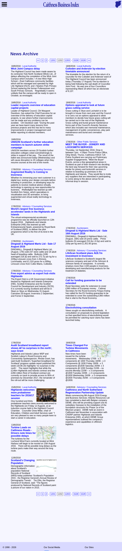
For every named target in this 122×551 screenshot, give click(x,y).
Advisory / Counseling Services (37, 169)
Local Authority (29, 66)
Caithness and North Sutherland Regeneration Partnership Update (85, 391)
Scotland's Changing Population (23, 461)
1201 (52, 60)
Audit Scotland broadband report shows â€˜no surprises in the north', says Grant (31, 348)
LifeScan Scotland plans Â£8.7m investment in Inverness (84, 254)
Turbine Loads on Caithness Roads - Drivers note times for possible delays (23, 431)
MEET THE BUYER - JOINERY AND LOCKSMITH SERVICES (85, 146)
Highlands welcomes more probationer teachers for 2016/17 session (23, 394)
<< (38, 60)
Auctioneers (82, 228)
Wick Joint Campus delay (25, 68)
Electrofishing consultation (81, 307)
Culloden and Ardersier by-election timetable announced (85, 70)
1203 (67, 60)
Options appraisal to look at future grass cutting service (85, 106)
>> (89, 60)
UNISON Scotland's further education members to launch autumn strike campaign (32, 145)
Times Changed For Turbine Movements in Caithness (77, 348)
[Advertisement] (61, 30)
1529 (83, 60)
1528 (75, 60)
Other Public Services (87, 142)
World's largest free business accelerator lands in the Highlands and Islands (33, 212)
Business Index (61, 4)
